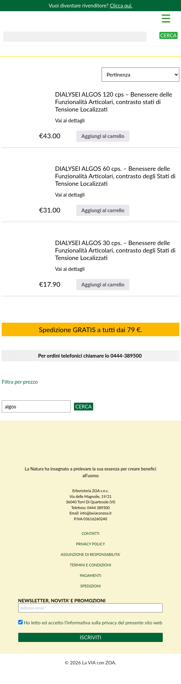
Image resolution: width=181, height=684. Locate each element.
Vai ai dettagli (70, 120)
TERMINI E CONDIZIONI (90, 565)
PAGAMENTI (90, 575)
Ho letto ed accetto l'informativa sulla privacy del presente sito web (90, 622)
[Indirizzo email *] (90, 607)
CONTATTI (91, 533)
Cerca (168, 35)
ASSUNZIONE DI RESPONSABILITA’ (90, 554)
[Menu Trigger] (166, 18)
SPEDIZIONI (90, 586)
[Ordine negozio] (140, 74)
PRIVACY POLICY (90, 544)
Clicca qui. (121, 5)
